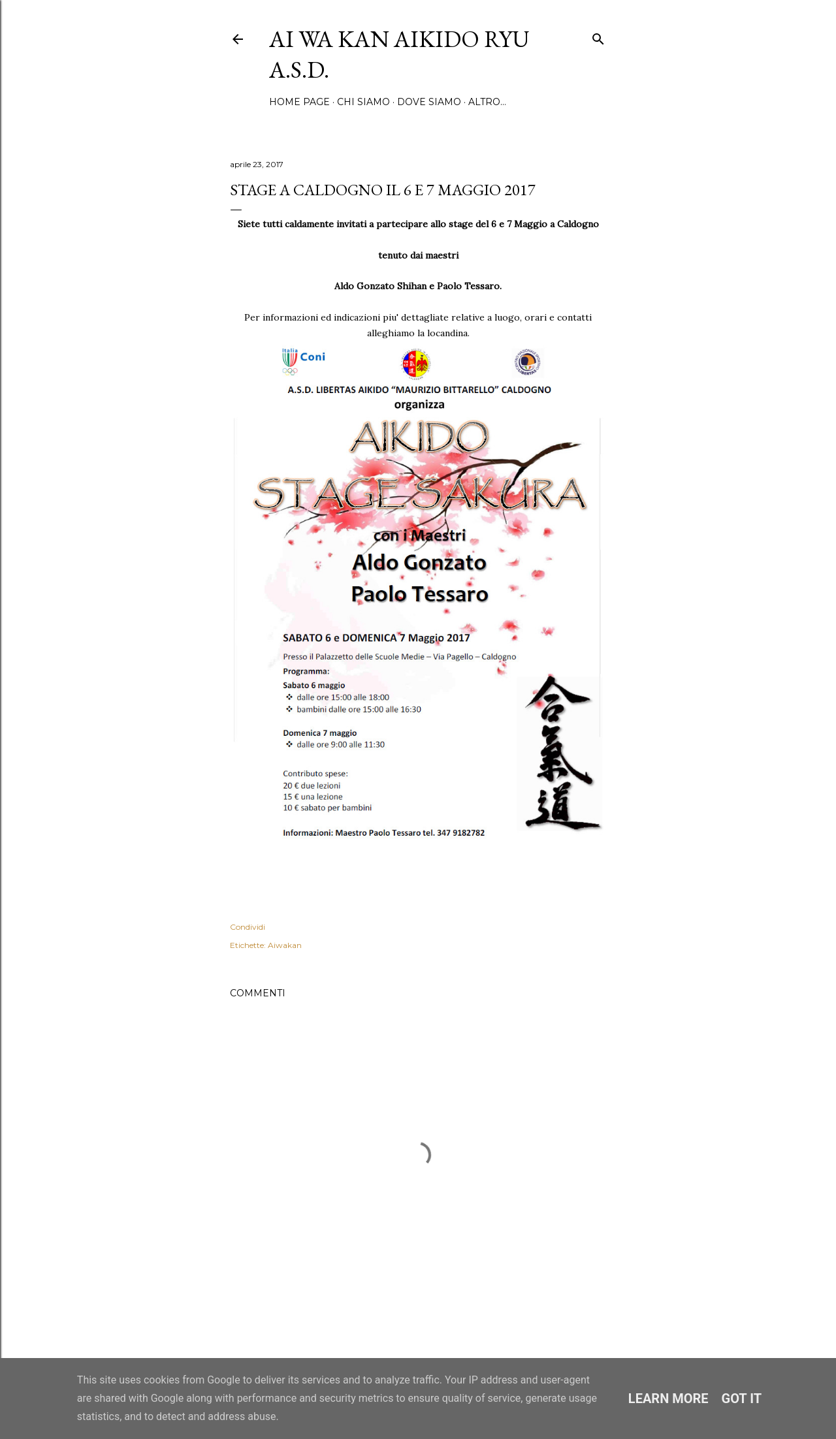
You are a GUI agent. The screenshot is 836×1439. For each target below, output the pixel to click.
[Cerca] (598, 36)
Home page (299, 102)
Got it (742, 1398)
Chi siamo (363, 102)
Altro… (487, 102)
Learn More (668, 1398)
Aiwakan (285, 945)
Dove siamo (429, 102)
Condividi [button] (247, 927)
